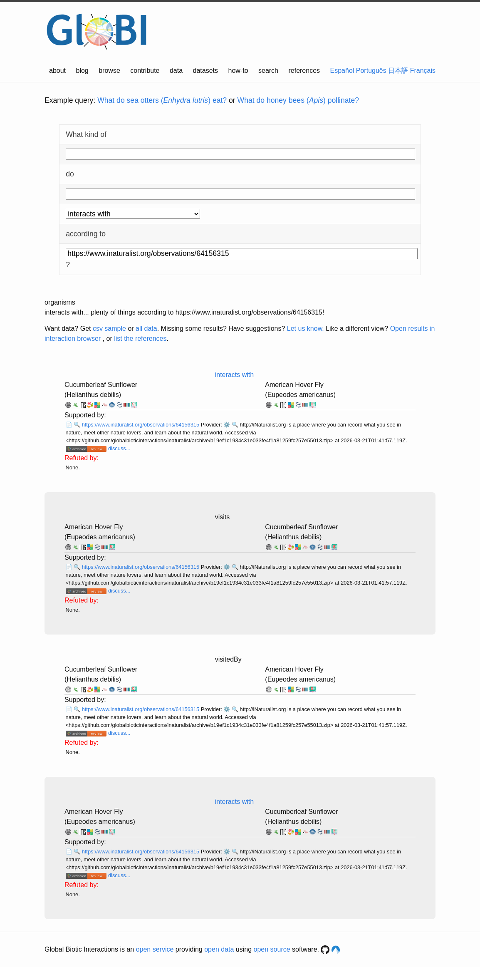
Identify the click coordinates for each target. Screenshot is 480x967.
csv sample (109, 328)
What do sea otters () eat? (162, 100)
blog (82, 70)
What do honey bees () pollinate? (298, 100)
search (268, 70)
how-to (238, 70)
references (304, 70)
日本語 (398, 70)
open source (272, 949)
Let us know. (305, 328)
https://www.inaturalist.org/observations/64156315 (141, 425)
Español (342, 70)
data (176, 70)
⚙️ (226, 425)
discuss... (119, 448)
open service (155, 949)
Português (371, 70)
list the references (140, 338)
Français (422, 70)
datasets (205, 70)
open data (219, 949)
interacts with (234, 374)
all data (146, 328)
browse (109, 70)
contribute (144, 70)
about (57, 70)
